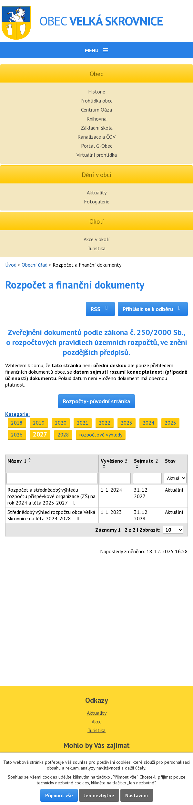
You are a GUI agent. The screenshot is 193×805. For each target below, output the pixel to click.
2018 (17, 422)
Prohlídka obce (96, 100)
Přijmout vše (59, 795)
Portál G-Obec (96, 145)
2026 (17, 434)
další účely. (135, 768)
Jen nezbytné (99, 795)
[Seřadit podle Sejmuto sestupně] (137, 467)
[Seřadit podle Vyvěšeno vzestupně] (104, 465)
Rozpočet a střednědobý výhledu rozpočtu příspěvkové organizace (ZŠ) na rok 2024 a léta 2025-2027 (51, 496)
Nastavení (136, 795)
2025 (170, 422)
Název (16, 460)
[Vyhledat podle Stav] (175, 478)
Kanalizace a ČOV (96, 136)
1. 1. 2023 (111, 512)
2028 (63, 434)
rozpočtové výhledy (100, 434)
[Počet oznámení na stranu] (173, 530)
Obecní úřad (34, 264)
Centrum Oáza (96, 109)
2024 (148, 422)
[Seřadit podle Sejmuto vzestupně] (137, 465)
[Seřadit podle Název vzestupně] (30, 458)
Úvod (10, 264)
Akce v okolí (97, 239)
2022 (104, 422)
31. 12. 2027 (141, 492)
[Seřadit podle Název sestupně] (30, 461)
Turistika (96, 248)
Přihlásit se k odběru (153, 309)
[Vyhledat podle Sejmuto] (147, 478)
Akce (97, 721)
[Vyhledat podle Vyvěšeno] (115, 478)
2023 (126, 422)
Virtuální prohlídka (96, 155)
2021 (82, 422)
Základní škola (97, 127)
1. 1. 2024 (111, 489)
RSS (100, 309)
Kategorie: (17, 414)
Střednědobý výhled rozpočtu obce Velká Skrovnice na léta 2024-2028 (51, 515)
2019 (39, 422)
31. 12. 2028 (141, 515)
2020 (60, 422)
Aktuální (174, 489)
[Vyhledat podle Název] (51, 478)
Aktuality (97, 192)
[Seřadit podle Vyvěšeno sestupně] (104, 467)
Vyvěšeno (114, 460)
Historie (96, 91)
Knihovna (96, 118)
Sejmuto (146, 460)
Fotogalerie (96, 201)
